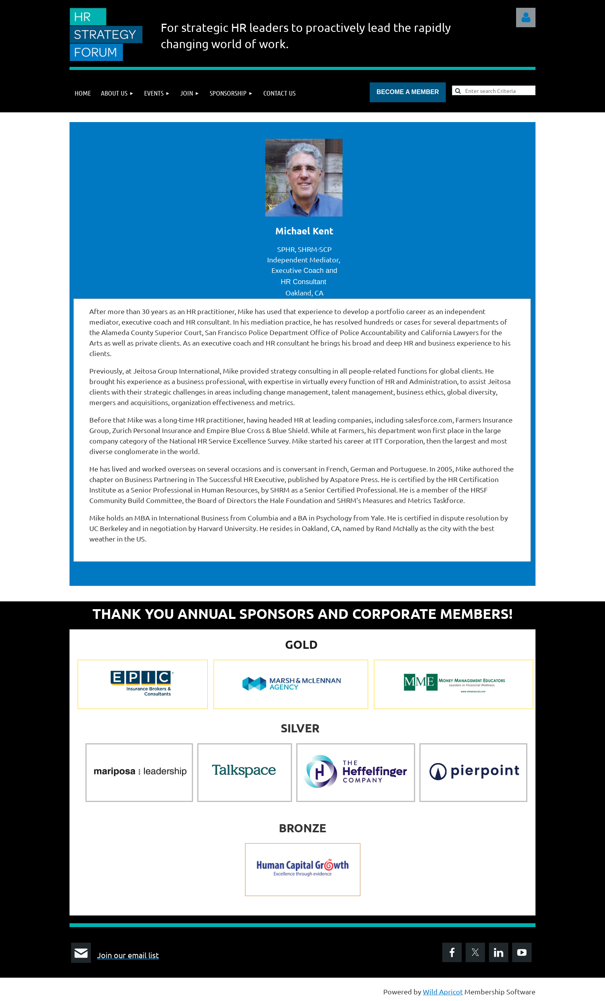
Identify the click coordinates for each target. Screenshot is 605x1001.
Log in (525, 17)
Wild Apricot (443, 991)
